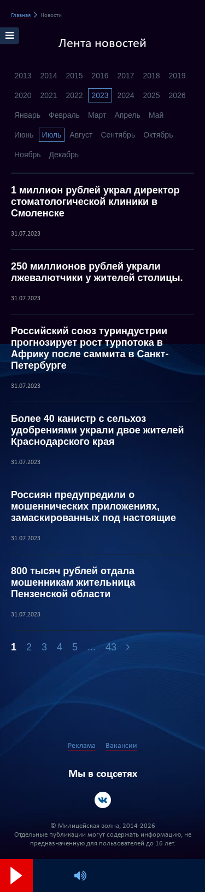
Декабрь (64, 154)
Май (156, 115)
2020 (22, 95)
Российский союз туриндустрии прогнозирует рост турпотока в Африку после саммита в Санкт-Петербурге (89, 348)
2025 (151, 95)
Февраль (64, 115)
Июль (52, 134)
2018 (151, 75)
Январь (27, 115)
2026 (176, 95)
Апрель (127, 115)
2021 (48, 95)
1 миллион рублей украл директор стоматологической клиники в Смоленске (95, 202)
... (91, 647)
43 (111, 647)
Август (80, 134)
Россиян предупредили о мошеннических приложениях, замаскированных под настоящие (93, 506)
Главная (21, 16)
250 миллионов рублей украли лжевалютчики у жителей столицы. (97, 272)
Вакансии (121, 746)
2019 (176, 75)
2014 (48, 75)
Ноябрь (27, 154)
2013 (22, 75)
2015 (74, 75)
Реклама (82, 746)
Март (97, 115)
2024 (125, 95)
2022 (74, 95)
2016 (99, 75)
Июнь (24, 134)
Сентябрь (118, 134)
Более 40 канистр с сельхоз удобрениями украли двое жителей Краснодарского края (97, 430)
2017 (125, 75)
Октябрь (158, 134)
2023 (99, 95)
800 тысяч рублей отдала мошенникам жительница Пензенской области (73, 582)
